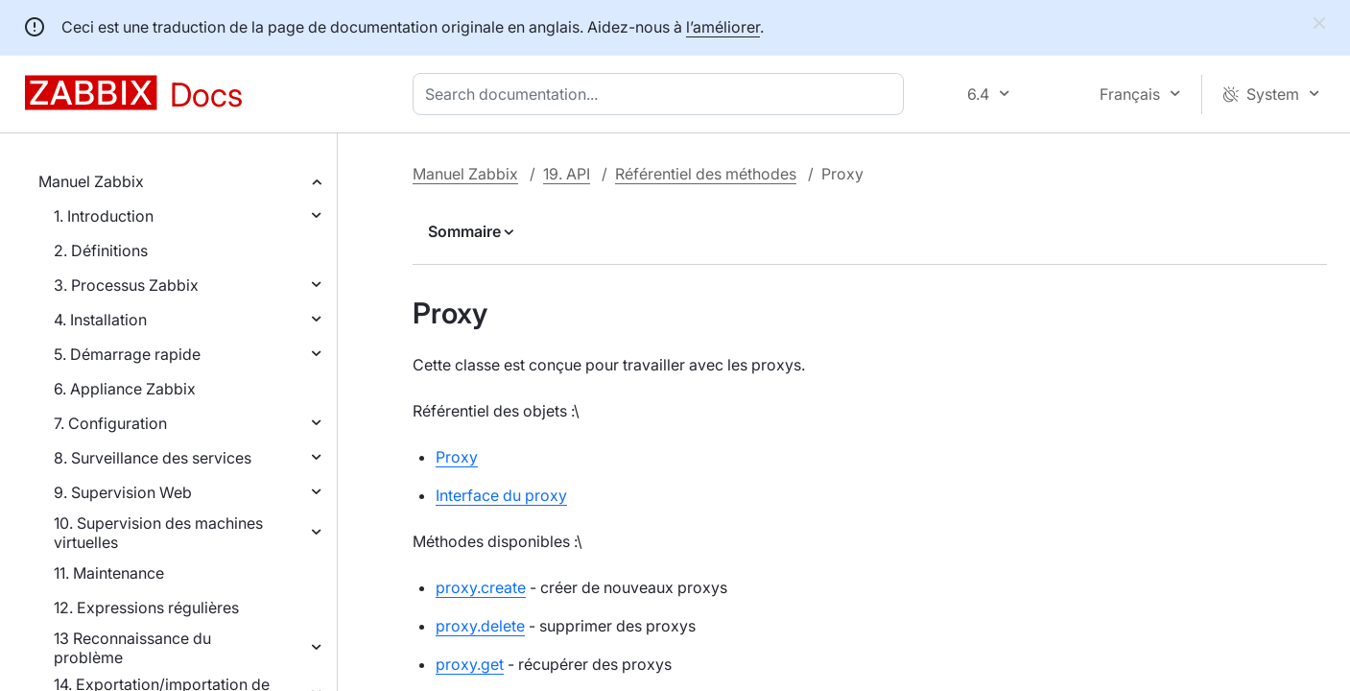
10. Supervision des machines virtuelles (158, 532)
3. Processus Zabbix (126, 285)
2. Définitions (101, 250)
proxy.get (470, 664)
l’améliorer (723, 26)
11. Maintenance (109, 573)
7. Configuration (110, 423)
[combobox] (662, 94)
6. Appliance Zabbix (125, 388)
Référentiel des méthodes (705, 173)
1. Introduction (104, 216)
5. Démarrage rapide (127, 354)
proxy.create (481, 587)
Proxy (457, 456)
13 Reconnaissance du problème (132, 648)
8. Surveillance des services (152, 457)
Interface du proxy (501, 495)
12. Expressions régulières (146, 607)
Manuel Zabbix (91, 181)
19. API (566, 173)
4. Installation (100, 319)
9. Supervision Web (123, 492)
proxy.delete (480, 625)
